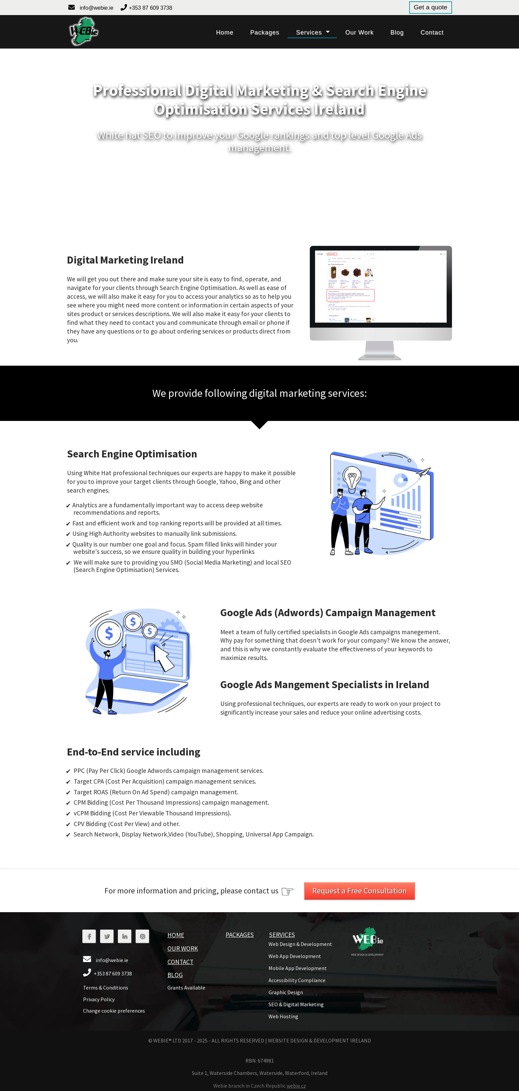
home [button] (224, 32)
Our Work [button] (182, 948)
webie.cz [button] (296, 1085)
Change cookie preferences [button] (114, 1010)
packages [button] (264, 32)
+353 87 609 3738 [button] (150, 8)
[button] (83, 31)
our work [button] (359, 32)
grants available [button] (186, 987)
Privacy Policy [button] (99, 999)
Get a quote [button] (430, 7)
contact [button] (432, 32)
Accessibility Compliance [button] (297, 980)
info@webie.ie (97, 8)
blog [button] (397, 32)
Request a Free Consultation (359, 890)
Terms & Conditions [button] (105, 987)
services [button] (309, 32)
